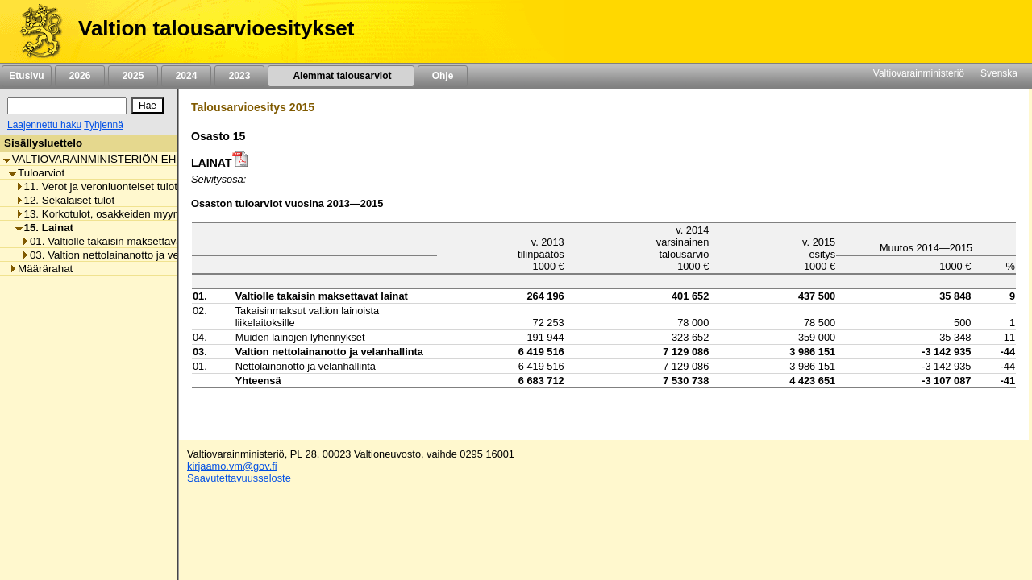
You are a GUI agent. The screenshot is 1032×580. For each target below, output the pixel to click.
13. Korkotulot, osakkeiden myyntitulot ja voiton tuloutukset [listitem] (159, 214)
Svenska (998, 73)
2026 (80, 75)
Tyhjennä (103, 124)
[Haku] (67, 105)
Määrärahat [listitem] (41, 269)
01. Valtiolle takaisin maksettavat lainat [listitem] (117, 241)
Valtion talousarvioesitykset (216, 28)
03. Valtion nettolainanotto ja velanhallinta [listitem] (124, 255)
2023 (239, 75)
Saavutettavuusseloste (239, 478)
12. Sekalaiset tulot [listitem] (65, 200)
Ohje (443, 75)
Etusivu (26, 75)
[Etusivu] (35, 31)
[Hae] (147, 105)
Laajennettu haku (44, 124)
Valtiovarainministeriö (918, 73)
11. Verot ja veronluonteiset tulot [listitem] (96, 186)
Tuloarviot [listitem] (36, 173)
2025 (133, 75)
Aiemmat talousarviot (341, 75)
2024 (186, 75)
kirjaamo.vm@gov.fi (232, 466)
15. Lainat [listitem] (44, 228)
